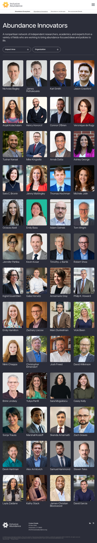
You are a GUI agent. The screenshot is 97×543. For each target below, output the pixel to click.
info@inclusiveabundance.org (38, 530)
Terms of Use (6, 539)
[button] (17, 49)
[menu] (92, 4)
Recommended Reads (75, 11)
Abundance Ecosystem (22, 11)
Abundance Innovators (41, 11)
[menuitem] (41, 11)
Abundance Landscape (58, 11)
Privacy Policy (14, 539)
